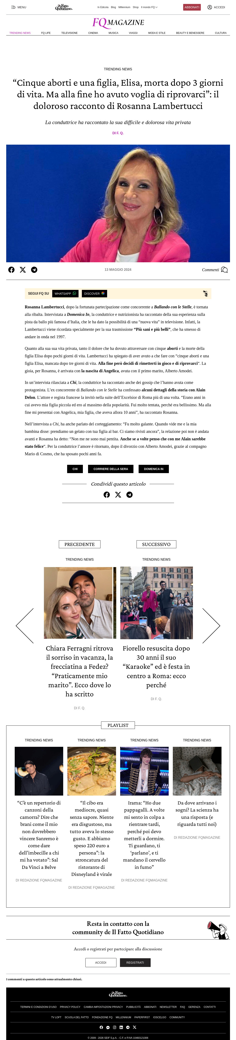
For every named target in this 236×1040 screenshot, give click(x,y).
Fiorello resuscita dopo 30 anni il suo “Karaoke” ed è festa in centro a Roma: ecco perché (156, 665)
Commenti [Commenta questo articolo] (215, 270)
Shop (136, 7)
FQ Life (46, 33)
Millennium (124, 7)
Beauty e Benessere (190, 33)
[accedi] (216, 7)
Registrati (135, 960)
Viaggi (133, 33)
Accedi (101, 960)
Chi (75, 469)
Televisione (69, 33)
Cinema (93, 33)
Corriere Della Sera (110, 469)
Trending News (20, 33)
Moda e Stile (156, 33)
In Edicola (103, 7)
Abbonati (192, 7)
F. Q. (120, 133)
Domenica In (153, 469)
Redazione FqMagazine (41, 878)
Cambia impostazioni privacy (103, 1005)
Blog (113, 7)
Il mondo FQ (149, 7)
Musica (113, 33)
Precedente (79, 544)
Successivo (156, 544)
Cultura (221, 33)
